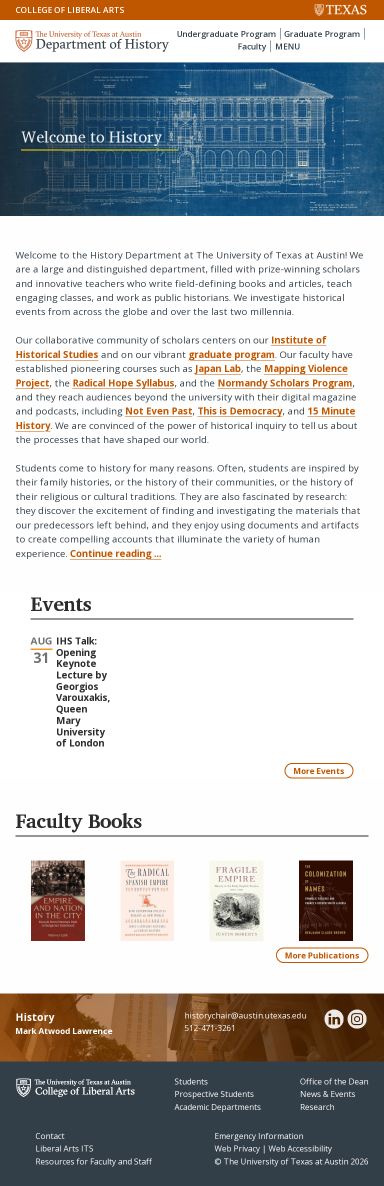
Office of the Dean (334, 1081)
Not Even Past (158, 411)
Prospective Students (214, 1094)
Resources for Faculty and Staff (94, 1161)
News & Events (328, 1094)
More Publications (322, 955)
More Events (319, 770)
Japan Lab (218, 368)
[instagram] (357, 1021)
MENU (287, 46)
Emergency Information (259, 1136)
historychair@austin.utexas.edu (245, 1015)
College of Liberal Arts (70, 10)
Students (191, 1081)
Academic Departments (217, 1107)
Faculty (252, 46)
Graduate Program (322, 34)
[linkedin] (334, 1021)
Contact (50, 1136)
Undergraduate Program (226, 34)
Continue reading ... (116, 553)
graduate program (231, 354)
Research (317, 1107)
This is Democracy (240, 411)
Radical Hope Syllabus (123, 383)
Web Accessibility (300, 1148)
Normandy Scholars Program (285, 383)
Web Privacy (237, 1148)
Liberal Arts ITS (65, 1148)
